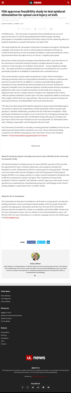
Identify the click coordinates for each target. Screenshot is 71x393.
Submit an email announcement (11, 315)
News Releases (6, 296)
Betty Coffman (7, 23)
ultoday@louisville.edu (39, 376)
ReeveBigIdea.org (12, 218)
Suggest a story (6, 312)
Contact (3, 344)
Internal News (5, 301)
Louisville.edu (52, 372)
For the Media (5, 321)
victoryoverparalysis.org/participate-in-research (28, 135)
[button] (68, 2)
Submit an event (6, 318)
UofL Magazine (6, 299)
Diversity (4, 335)
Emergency (4, 338)
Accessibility (5, 332)
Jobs (2, 341)
